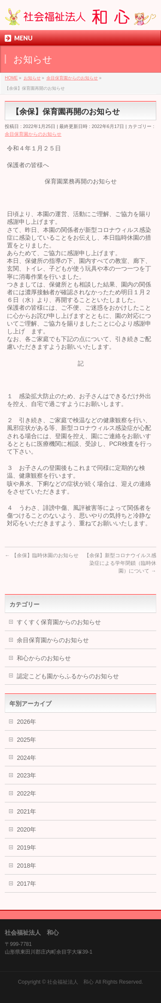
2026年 (26, 721)
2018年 (26, 865)
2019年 (26, 847)
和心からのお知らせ (44, 658)
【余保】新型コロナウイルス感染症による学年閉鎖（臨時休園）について (120, 563)
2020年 (26, 829)
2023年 (26, 775)
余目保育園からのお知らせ (33, 134)
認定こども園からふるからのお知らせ (68, 676)
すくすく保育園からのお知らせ (59, 622)
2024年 (26, 757)
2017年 (26, 883)
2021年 (26, 811)
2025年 (26, 739)
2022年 (26, 793)
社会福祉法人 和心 (70, 982)
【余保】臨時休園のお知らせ (41, 555)
